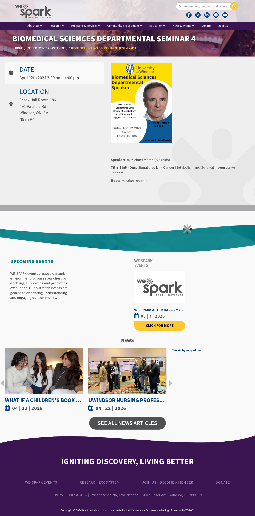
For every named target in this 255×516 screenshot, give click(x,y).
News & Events (183, 26)
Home (19, 48)
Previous (2, 380)
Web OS (190, 510)
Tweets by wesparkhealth (188, 350)
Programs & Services (85, 26)
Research (56, 26)
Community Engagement (124, 26)
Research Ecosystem (100, 482)
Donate (206, 26)
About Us (34, 26)
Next (169, 380)
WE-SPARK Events (41, 482)
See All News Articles (127, 423)
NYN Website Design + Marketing (149, 510)
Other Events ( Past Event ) (47, 48)
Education (157, 26)
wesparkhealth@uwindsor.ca (115, 495)
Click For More (160, 325)
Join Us (223, 26)
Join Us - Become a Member (167, 482)
